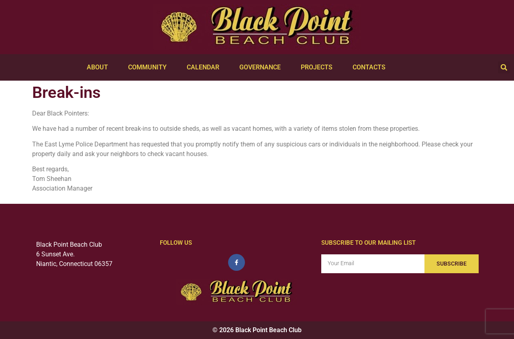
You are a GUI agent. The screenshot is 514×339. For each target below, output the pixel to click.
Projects (319, 67)
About (99, 67)
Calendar (205, 67)
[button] (504, 67)
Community (149, 67)
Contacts (371, 67)
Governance (262, 67)
